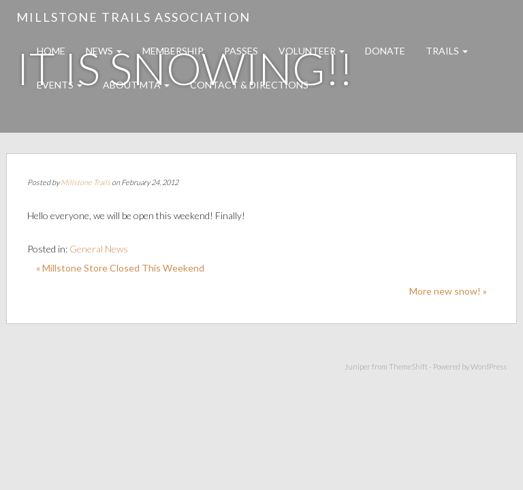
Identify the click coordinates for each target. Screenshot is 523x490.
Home (51, 50)
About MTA (136, 85)
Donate (385, 50)
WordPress (489, 366)
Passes (241, 50)
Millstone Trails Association (133, 17)
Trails (447, 50)
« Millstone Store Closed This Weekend (120, 268)
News (104, 50)
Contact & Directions (249, 85)
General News (98, 249)
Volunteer (312, 50)
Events (59, 85)
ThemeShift (408, 366)
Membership (173, 50)
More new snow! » (448, 291)
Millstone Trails (85, 182)
